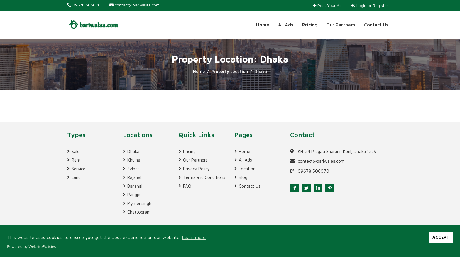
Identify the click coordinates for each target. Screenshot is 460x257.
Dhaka (133, 151)
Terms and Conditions (204, 177)
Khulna (133, 159)
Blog (243, 177)
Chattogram (139, 211)
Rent (76, 159)
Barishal (134, 186)
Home (262, 24)
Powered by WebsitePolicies (31, 246)
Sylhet (133, 168)
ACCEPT (440, 237)
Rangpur (135, 194)
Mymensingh (139, 203)
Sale (76, 151)
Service (78, 168)
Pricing (309, 24)
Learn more (194, 237)
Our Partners (340, 24)
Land (76, 177)
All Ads (285, 24)
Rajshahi (135, 177)
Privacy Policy (196, 168)
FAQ (187, 186)
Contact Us (376, 24)
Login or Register (369, 5)
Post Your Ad (327, 5)
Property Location (229, 71)
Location (247, 168)
